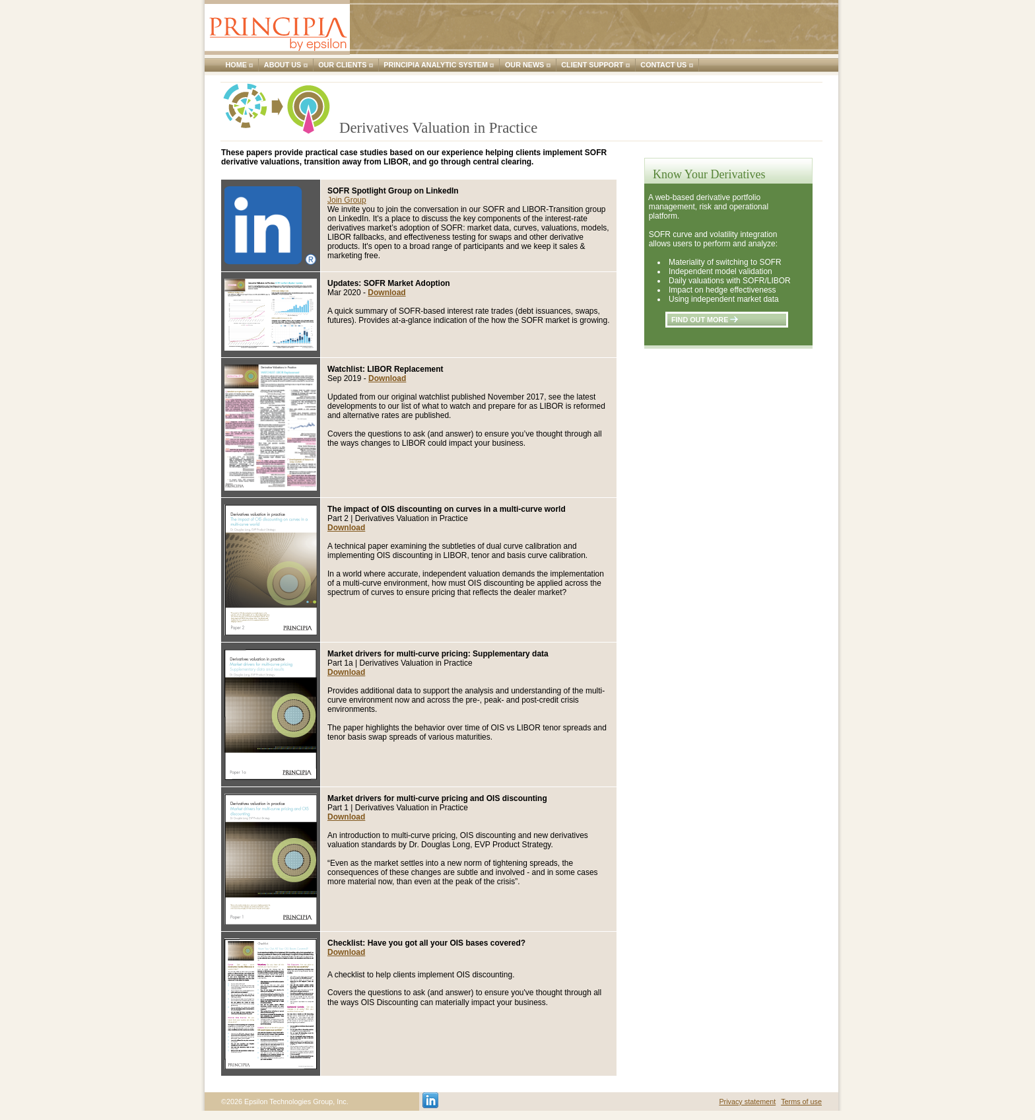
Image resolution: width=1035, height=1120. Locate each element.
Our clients (342, 65)
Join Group (346, 200)
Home (236, 65)
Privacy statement (747, 1101)
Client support (592, 65)
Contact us (663, 65)
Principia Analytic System (436, 65)
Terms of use (801, 1101)
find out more (704, 320)
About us (282, 65)
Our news (524, 65)
